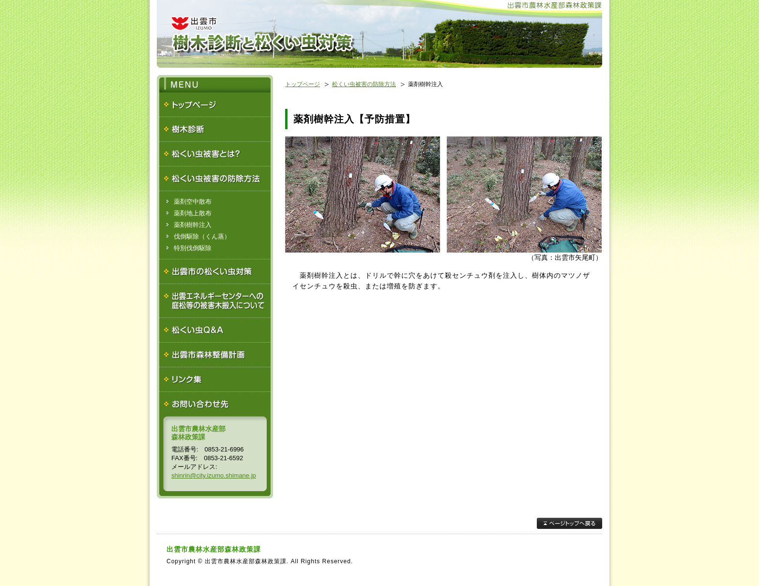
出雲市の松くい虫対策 (215, 271)
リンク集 (215, 379)
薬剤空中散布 (193, 201)
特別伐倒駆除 (193, 248)
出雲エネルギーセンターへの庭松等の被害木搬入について (215, 301)
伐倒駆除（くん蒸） (202, 236)
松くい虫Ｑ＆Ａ (215, 330)
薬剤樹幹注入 (193, 224)
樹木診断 (215, 129)
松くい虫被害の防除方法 (215, 178)
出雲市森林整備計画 (215, 355)
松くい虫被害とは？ (215, 154)
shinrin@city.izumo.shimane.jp (213, 475)
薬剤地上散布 (193, 213)
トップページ (215, 104)
